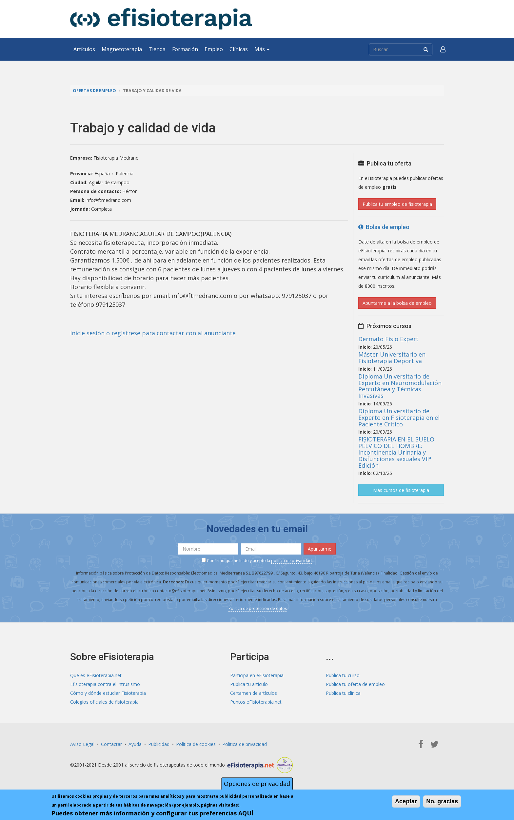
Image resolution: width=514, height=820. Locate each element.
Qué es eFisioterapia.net (96, 675)
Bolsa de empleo (383, 227)
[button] (443, 49)
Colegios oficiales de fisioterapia (104, 702)
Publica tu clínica (343, 693)
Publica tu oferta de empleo (355, 684)
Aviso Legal (82, 744)
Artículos (84, 49)
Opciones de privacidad (257, 784)
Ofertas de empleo (94, 90)
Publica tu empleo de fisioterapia (397, 204)
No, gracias (442, 801)
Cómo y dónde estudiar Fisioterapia (108, 693)
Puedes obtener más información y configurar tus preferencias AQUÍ (152, 813)
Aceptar (406, 801)
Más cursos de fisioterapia (401, 490)
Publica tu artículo (249, 684)
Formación (185, 49)
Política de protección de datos (257, 608)
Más (261, 49)
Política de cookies (196, 744)
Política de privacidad (244, 744)
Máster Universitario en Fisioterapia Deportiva (391, 357)
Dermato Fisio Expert (388, 339)
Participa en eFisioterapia (257, 675)
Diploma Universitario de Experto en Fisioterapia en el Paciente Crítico (399, 417)
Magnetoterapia (122, 49)
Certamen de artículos (253, 693)
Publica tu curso (343, 675)
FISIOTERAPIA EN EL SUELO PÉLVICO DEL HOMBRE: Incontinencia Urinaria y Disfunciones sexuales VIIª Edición (396, 452)
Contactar (111, 744)
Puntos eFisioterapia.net (256, 702)
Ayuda (135, 744)
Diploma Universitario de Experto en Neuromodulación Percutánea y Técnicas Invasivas (400, 386)
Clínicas (238, 49)
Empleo (214, 49)
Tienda (157, 49)
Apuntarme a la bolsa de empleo (397, 303)
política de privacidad (291, 560)
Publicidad (158, 744)
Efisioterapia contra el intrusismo (105, 684)
